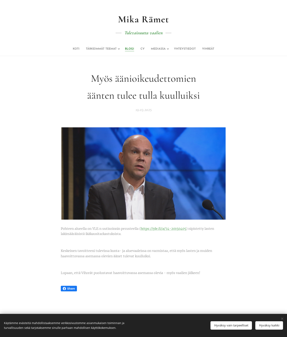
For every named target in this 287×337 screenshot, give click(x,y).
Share (69, 288)
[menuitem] (68, 49)
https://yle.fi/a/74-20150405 (163, 229)
